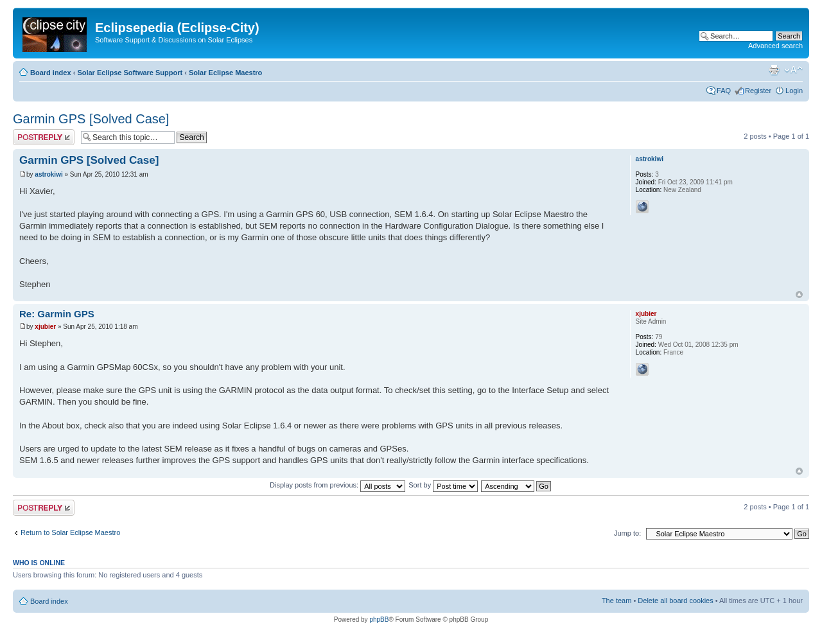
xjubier (45, 326)
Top (799, 294)
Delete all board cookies (675, 600)
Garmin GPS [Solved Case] (91, 119)
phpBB (379, 619)
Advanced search (775, 45)
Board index (50, 72)
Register (758, 90)
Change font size (793, 70)
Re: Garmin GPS (56, 313)
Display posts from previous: (337, 485)
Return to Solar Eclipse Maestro (70, 532)
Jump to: (627, 533)
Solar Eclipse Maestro (225, 72)
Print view (774, 70)
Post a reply (43, 137)
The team (616, 600)
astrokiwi (48, 174)
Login (794, 90)
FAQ (724, 90)
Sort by (443, 485)
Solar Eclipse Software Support (129, 72)
